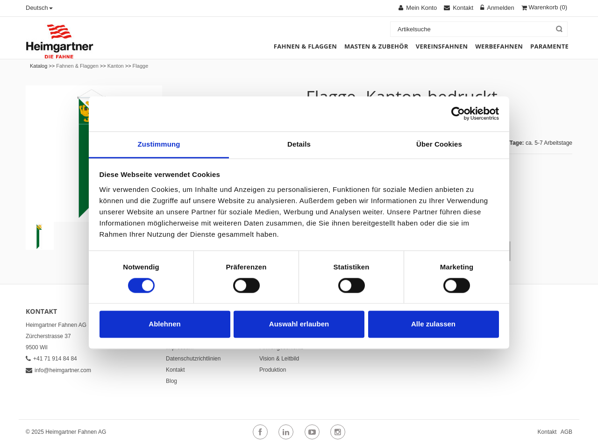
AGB (566, 432)
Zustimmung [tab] (159, 144)
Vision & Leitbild (279, 358)
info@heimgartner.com (58, 370)
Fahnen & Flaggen (77, 66)
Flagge (141, 66)
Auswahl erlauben (299, 324)
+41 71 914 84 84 (51, 358)
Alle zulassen (433, 324)
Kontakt (175, 370)
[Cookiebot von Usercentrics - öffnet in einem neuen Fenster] (458, 113)
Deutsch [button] (39, 7)
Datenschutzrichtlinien (193, 358)
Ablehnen (164, 324)
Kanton (115, 66)
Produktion (272, 370)
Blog (171, 381)
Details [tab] (299, 144)
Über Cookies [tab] (439, 144)
